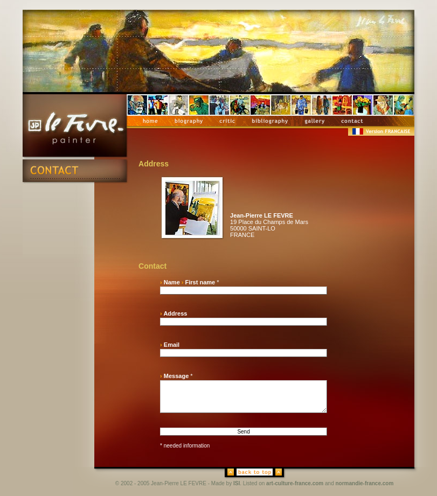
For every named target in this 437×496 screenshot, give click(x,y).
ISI (236, 483)
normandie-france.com (365, 483)
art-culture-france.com (294, 483)
